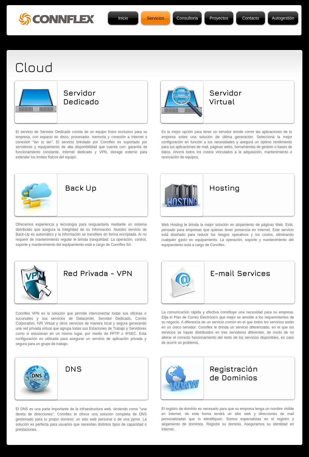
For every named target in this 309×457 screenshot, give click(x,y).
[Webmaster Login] (251, 451)
